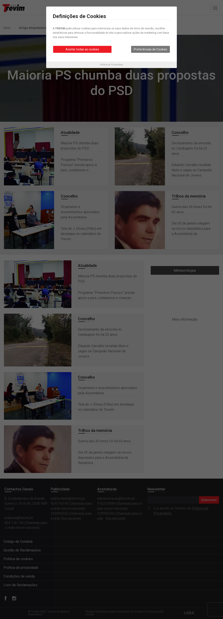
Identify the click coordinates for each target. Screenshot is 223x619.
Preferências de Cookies (150, 49)
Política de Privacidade (111, 64)
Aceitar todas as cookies (82, 49)
